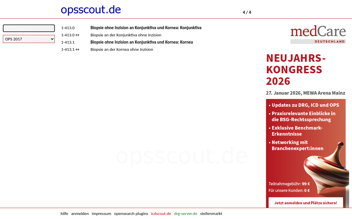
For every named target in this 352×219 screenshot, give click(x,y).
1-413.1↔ (70, 49)
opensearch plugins (131, 213)
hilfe (64, 213)
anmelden (80, 213)
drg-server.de (185, 213)
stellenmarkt (211, 213)
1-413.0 (67, 27)
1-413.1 (67, 42)
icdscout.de (161, 213)
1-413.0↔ (70, 35)
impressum (101, 213)
